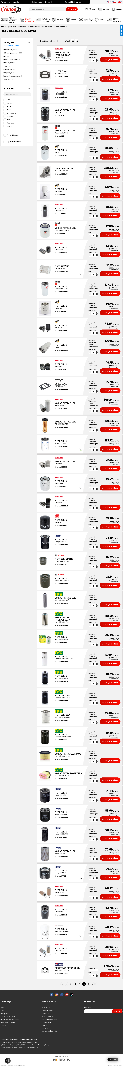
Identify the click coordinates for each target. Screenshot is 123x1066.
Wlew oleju (8, 79)
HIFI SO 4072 (69, 949)
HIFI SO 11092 (69, 209)
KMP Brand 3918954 (69, 969)
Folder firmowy (47, 1016)
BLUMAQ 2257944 (69, 72)
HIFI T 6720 (69, 248)
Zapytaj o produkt (110, 59)
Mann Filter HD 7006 (69, 619)
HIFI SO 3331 (69, 910)
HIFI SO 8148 (69, 462)
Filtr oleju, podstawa (12, 53)
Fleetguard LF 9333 (69, 287)
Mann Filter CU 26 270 (69, 755)
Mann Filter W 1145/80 (69, 735)
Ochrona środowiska (7, 1022)
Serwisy (45, 1028)
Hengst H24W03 (69, 794)
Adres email (87, 1007)
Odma (6, 66)
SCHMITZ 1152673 (69, 442)
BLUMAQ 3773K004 (69, 169)
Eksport (45, 1025)
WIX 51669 (69, 190)
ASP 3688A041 (69, 384)
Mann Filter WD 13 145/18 (69, 657)
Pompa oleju (8, 73)
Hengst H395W (69, 540)
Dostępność (92, 50)
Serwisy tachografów (49, 1031)
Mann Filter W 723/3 (69, 677)
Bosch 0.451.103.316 (69, 560)
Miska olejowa (9, 63)
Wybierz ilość (92, 57)
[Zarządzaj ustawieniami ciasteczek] (8, 1061)
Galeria (2, 1011)
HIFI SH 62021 (69, 54)
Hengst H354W (69, 871)
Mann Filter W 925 (69, 638)
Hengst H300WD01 (69, 832)
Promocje (45, 1014)
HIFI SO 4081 (69, 891)
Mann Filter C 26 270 (69, 774)
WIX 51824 (69, 326)
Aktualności (46, 1008)
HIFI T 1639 (69, 365)
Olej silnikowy (9, 69)
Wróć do (11, 45)
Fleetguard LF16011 (69, 229)
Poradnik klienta (47, 1011)
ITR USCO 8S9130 (69, 267)
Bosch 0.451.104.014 (69, 579)
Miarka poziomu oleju (11, 59)
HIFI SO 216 (69, 501)
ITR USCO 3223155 (69, 422)
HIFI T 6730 (69, 482)
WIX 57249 (69, 151)
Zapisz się (117, 1011)
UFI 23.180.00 (69, 111)
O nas (2, 1008)
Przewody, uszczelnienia (12, 76)
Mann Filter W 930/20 (69, 716)
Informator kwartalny (49, 1019)
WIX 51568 (69, 307)
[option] (61, 1059)
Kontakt (3, 1025)
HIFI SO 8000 (69, 92)
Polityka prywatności (7, 1016)
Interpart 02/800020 (69, 930)
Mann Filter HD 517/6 (69, 599)
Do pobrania (46, 1022)
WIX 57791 (69, 346)
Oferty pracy (4, 1014)
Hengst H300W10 (69, 813)
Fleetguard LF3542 (69, 131)
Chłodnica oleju (10, 50)
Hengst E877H (69, 852)
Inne (6, 56)
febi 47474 (69, 521)
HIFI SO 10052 (69, 404)
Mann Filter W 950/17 (69, 696)
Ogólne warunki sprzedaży (9, 1019)
